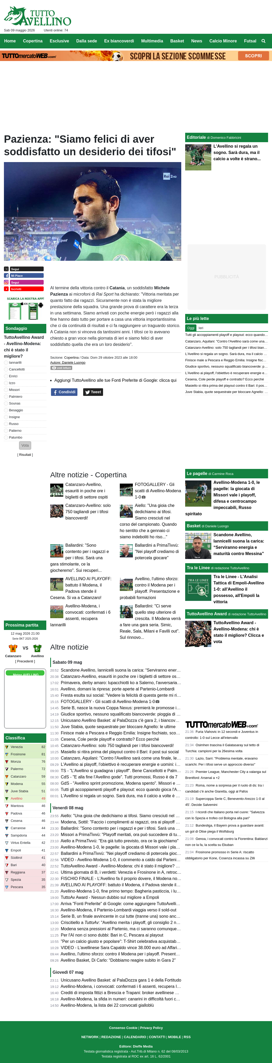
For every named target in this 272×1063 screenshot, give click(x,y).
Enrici (13, 376)
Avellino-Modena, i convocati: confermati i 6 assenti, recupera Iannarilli (126, 986)
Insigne (14, 417)
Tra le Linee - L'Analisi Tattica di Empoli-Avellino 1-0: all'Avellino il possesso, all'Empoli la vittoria (238, 589)
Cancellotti (17, 369)
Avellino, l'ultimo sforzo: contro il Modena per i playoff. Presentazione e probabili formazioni (145, 954)
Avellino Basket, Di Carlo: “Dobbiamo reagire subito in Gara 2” (118, 960)
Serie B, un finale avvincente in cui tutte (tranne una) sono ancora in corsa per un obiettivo (144, 916)
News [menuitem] (196, 41)
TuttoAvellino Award (207, 614)
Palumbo (15, 437)
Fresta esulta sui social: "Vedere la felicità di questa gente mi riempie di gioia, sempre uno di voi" (150, 695)
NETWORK (90, 1037)
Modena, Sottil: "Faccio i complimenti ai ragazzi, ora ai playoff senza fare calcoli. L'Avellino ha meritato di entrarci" (166, 822)
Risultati (25, 455)
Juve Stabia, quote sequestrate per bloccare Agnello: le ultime (118, 726)
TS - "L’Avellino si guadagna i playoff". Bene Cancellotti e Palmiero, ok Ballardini (135, 770)
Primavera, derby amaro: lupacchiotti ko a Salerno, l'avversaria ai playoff (128, 682)
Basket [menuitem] (177, 41)
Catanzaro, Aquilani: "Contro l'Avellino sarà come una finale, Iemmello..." (128, 758)
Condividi (64, 392)
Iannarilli (15, 362)
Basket (193, 526)
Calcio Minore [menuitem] (223, 41)
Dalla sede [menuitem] (86, 41)
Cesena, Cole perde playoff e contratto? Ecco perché (110, 739)
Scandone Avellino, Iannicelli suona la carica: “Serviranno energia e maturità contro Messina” (147, 670)
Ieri (201, 328)
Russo (14, 424)
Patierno (15, 431)
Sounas (14, 403)
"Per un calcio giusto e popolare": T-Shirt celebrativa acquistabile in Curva (129, 941)
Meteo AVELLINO (25, 675)
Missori (14, 390)
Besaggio (16, 410)
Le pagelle (197, 473)
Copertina (71, 357)
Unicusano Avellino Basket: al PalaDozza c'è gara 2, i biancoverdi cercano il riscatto (138, 720)
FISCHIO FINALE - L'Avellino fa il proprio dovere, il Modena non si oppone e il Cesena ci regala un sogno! (159, 878)
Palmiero (15, 396)
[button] (25, 445)
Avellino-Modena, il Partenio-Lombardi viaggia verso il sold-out (119, 910)
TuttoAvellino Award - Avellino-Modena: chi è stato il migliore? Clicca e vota (130, 866)
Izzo (12, 383)
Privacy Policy (151, 1028)
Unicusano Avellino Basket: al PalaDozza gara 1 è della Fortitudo (121, 980)
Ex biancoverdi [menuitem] (119, 41)
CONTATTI (157, 1037)
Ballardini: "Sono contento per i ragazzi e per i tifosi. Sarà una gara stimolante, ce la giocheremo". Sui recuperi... (79, 558)
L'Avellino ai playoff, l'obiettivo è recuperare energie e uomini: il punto (125, 764)
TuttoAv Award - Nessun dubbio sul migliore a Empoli (110, 897)
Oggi (190, 328)
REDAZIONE (111, 1037)
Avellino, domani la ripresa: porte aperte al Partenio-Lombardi (118, 689)
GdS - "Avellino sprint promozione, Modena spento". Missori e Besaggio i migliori (135, 783)
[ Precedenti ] (25, 661)
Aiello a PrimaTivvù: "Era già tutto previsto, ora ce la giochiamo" (120, 841)
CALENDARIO (135, 1037)
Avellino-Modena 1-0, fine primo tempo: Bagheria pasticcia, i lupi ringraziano (131, 891)
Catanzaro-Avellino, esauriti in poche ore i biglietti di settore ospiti (86, 490)
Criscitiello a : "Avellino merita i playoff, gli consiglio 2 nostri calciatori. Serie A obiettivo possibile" (157, 922)
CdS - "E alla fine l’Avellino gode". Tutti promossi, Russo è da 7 (119, 777)
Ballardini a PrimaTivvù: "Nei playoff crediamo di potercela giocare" (157, 551)
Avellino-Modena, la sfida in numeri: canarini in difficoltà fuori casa (122, 999)
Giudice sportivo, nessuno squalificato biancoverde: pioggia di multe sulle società (136, 714)
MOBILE (174, 1037)
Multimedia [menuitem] (152, 41)
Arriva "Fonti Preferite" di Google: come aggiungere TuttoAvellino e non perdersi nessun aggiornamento (156, 903)
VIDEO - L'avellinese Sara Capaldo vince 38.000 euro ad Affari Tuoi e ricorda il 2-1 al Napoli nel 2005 (154, 947)
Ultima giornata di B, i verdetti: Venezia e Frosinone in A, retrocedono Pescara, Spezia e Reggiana (152, 872)
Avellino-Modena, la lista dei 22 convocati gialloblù (107, 1005)
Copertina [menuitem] (33, 41)
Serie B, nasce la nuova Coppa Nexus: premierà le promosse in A (122, 708)
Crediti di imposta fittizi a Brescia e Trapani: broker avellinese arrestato (126, 992)
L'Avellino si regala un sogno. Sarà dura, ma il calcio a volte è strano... (126, 796)
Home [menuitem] (10, 41)
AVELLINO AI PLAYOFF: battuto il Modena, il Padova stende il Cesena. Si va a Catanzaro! (145, 885)
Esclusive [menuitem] (59, 41)
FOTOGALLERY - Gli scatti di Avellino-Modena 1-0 (158, 490)
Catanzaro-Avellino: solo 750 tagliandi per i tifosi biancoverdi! (88, 511)
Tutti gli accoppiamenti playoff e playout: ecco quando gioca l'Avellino (125, 789)
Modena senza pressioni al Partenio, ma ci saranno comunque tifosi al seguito (133, 929)
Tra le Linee (198, 568)
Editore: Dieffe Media (135, 1046)
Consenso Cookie (123, 1028)
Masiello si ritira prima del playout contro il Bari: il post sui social (120, 752)
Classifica (15, 738)
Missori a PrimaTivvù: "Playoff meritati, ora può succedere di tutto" (122, 834)
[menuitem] (263, 41)
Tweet (93, 392)
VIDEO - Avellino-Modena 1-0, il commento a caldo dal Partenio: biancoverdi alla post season (147, 859)
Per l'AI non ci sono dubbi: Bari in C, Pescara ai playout (112, 935)
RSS (187, 1037)
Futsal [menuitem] (250, 41)
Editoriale (196, 137)
